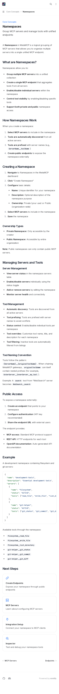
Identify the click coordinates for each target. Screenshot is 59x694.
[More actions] (55, 4)
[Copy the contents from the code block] (52, 474)
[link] (29, 584)
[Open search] (51, 4)
